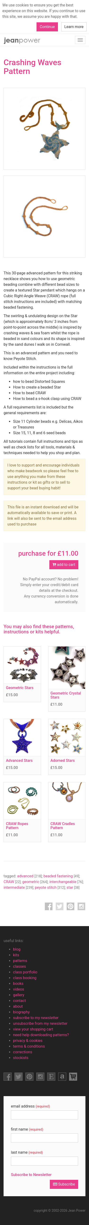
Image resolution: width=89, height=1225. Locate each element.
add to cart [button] (63, 564)
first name (27, 1129)
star (73, 887)
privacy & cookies (27, 1040)
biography (21, 1012)
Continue (47, 26)
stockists (20, 1057)
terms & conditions (29, 1046)
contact (19, 1000)
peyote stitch (50, 887)
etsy (51, 1077)
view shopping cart (73, 1077)
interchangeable (66, 882)
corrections (22, 1052)
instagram (81, 906)
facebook (49, 906)
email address (30, 1106)
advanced (29, 876)
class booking (25, 978)
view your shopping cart (33, 1029)
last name (27, 1152)
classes (19, 966)
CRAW (12, 882)
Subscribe (64, 1184)
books (18, 983)
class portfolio (25, 972)
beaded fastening (61, 876)
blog (16, 949)
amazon (62, 1077)
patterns (20, 960)
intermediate (18, 887)
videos (18, 989)
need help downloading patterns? (41, 1035)
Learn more (74, 26)
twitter (60, 906)
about (18, 1006)
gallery (18, 995)
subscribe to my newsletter (36, 1018)
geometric (35, 882)
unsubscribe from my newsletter (40, 1023)
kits (16, 955)
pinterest (70, 906)
